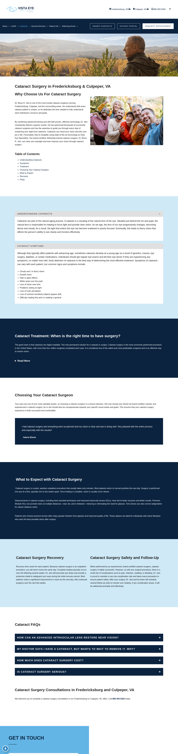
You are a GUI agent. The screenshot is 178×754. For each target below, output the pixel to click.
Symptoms (24, 163)
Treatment (24, 166)
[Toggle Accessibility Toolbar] (5, 749)
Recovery (24, 176)
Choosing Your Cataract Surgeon (34, 170)
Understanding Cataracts (31, 160)
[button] (102, 26)
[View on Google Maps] (129, 9)
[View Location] (110, 9)
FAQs (22, 180)
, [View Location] (119, 9)
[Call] (158, 9)
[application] (8, 26)
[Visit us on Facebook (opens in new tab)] (170, 9)
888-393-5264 (118, 699)
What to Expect (26, 173)
